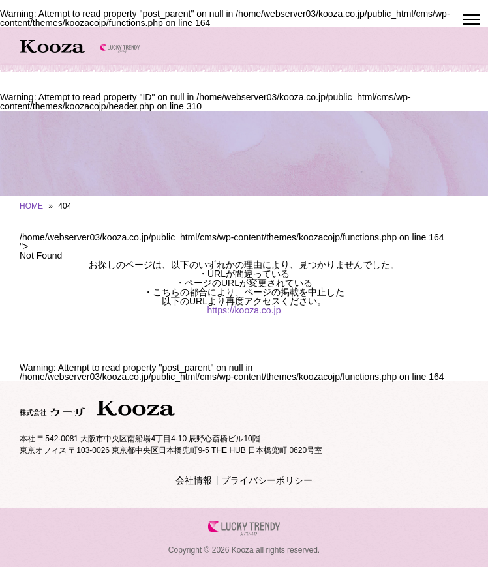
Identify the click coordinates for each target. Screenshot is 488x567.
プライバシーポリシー (267, 480)
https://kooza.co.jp (244, 310)
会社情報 (193, 480)
